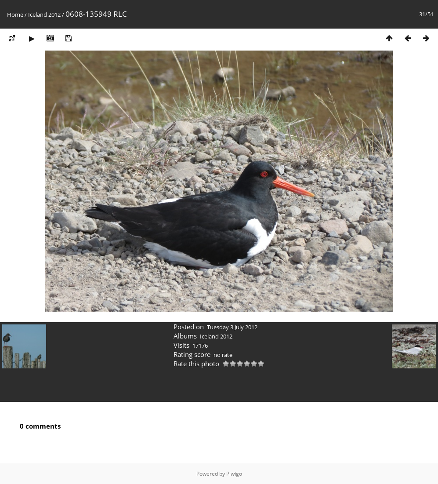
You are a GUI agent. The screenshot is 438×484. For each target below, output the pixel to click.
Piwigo (234, 473)
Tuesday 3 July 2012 (232, 327)
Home (15, 14)
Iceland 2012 (44, 14)
